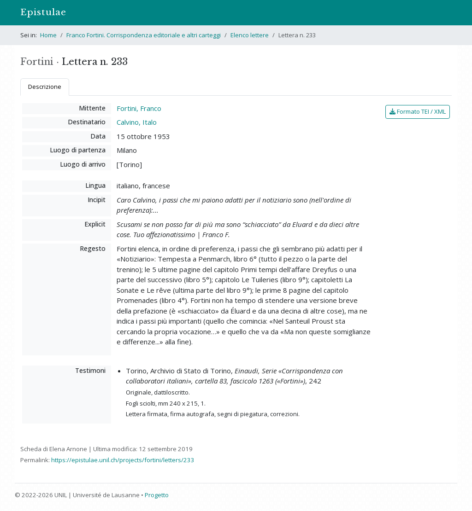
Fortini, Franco (139, 108)
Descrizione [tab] (44, 86)
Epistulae (43, 12)
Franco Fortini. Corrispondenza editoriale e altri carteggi (143, 35)
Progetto (157, 495)
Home (48, 35)
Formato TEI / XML (417, 111)
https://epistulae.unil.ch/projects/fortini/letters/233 (123, 460)
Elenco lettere (249, 35)
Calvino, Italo (137, 122)
